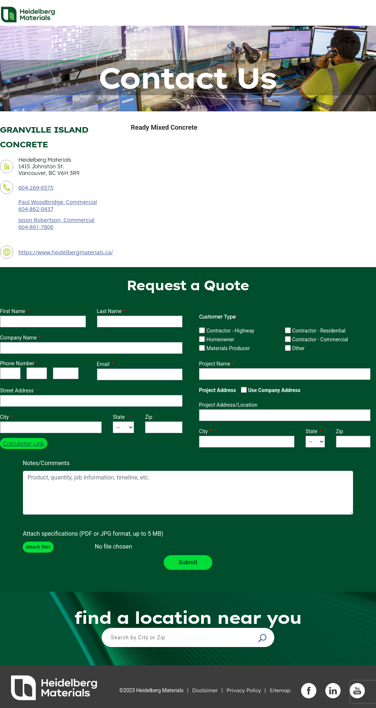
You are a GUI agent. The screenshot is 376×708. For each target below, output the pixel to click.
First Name (12, 311)
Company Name (18, 338)
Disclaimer (205, 690)
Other (298, 348)
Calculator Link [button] (23, 443)
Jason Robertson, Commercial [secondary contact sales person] (56, 219)
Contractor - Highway (230, 331)
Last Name (109, 311)
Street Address (17, 390)
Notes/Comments (46, 463)
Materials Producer (228, 348)
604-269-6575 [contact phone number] (35, 187)
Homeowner (220, 339)
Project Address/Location (228, 405)
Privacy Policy (244, 690)
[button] (263, 638)
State (119, 417)
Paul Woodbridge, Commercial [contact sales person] (57, 201)
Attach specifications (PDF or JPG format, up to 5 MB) (93, 533)
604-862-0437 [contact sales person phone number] (35, 208)
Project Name (214, 364)
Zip (148, 417)
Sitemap (280, 690)
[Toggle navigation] (364, 12)
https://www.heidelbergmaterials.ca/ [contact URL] (65, 252)
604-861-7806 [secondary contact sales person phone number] (35, 226)
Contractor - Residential (319, 331)
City (4, 417)
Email (103, 364)
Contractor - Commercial (320, 339)
